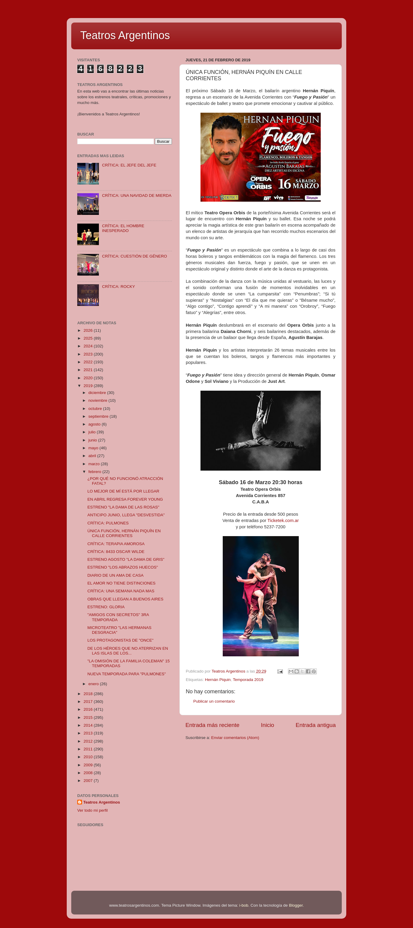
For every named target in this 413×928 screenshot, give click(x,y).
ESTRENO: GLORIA (106, 607)
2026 (89, 330)
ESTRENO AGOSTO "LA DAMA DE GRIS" (125, 559)
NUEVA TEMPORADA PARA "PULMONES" (126, 674)
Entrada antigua (316, 725)
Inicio (267, 725)
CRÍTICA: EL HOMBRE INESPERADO (123, 228)
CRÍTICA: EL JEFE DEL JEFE (129, 165)
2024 (89, 346)
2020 (89, 378)
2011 (89, 749)
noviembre (98, 400)
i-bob (243, 905)
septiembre (99, 416)
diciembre (97, 392)
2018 (89, 693)
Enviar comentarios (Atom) (235, 737)
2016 (89, 709)
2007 (89, 780)
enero (94, 684)
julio (92, 432)
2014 (89, 725)
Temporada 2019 (248, 679)
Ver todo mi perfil (92, 810)
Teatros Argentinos (125, 35)
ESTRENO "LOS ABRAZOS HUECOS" (122, 567)
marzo (94, 464)
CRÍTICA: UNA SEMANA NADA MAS (120, 591)
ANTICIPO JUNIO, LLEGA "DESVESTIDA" (126, 515)
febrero (95, 471)
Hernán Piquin (218, 679)
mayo (93, 448)
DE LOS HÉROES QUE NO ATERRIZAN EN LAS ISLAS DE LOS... (127, 650)
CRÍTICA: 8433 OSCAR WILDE (116, 551)
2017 (89, 701)
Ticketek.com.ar (283, 520)
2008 (89, 773)
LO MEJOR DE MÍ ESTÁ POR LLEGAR (123, 491)
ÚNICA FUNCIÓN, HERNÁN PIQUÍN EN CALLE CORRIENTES (124, 533)
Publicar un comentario (214, 701)
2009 (89, 765)
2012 (89, 741)
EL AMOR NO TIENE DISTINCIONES (121, 583)
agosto (95, 424)
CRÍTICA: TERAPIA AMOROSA (116, 544)
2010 (89, 757)
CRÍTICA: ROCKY (118, 286)
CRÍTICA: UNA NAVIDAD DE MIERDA (136, 195)
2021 (89, 370)
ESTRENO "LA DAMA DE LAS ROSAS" (123, 507)
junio (93, 440)
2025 (89, 338)
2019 (89, 385)
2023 (89, 354)
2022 (89, 362)
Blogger (296, 905)
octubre (95, 408)
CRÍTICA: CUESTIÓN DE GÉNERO (134, 256)
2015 (89, 717)
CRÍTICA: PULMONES (108, 523)
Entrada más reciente (212, 725)
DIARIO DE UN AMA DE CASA (115, 575)
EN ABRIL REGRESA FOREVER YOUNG (125, 499)
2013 (89, 733)
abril (92, 455)
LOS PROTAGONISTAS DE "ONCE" (120, 640)
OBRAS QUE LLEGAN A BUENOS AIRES (125, 599)
